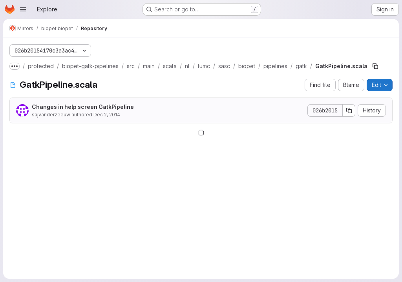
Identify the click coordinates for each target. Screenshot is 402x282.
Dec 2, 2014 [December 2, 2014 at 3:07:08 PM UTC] (106, 115)
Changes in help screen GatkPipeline (83, 106)
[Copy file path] (375, 66)
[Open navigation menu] (23, 9)
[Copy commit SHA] (349, 110)
